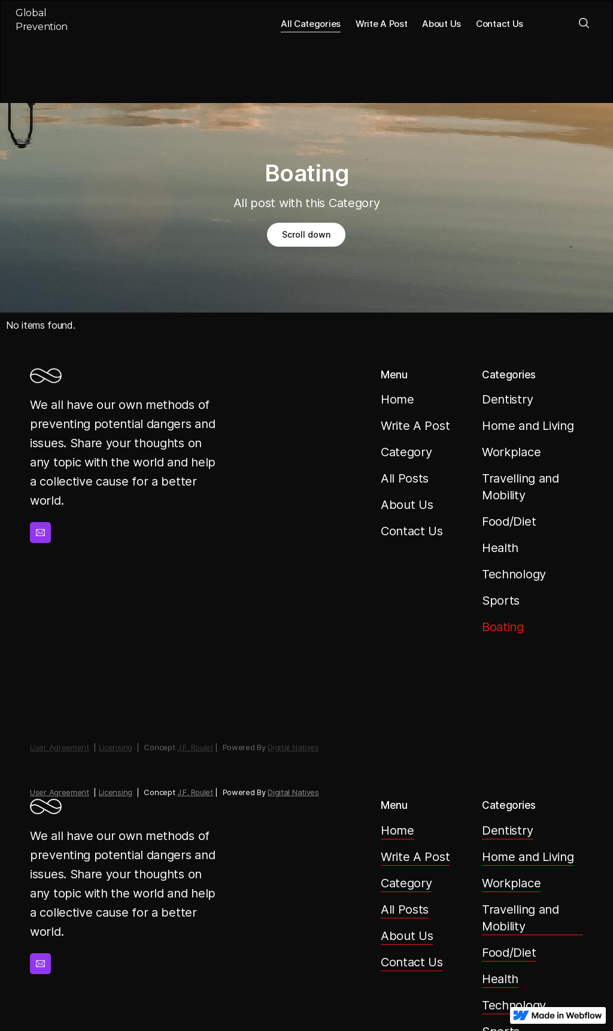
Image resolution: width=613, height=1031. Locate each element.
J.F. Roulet (195, 792)
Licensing (115, 792)
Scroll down (306, 234)
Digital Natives (293, 792)
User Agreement (59, 792)
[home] (50, 23)
